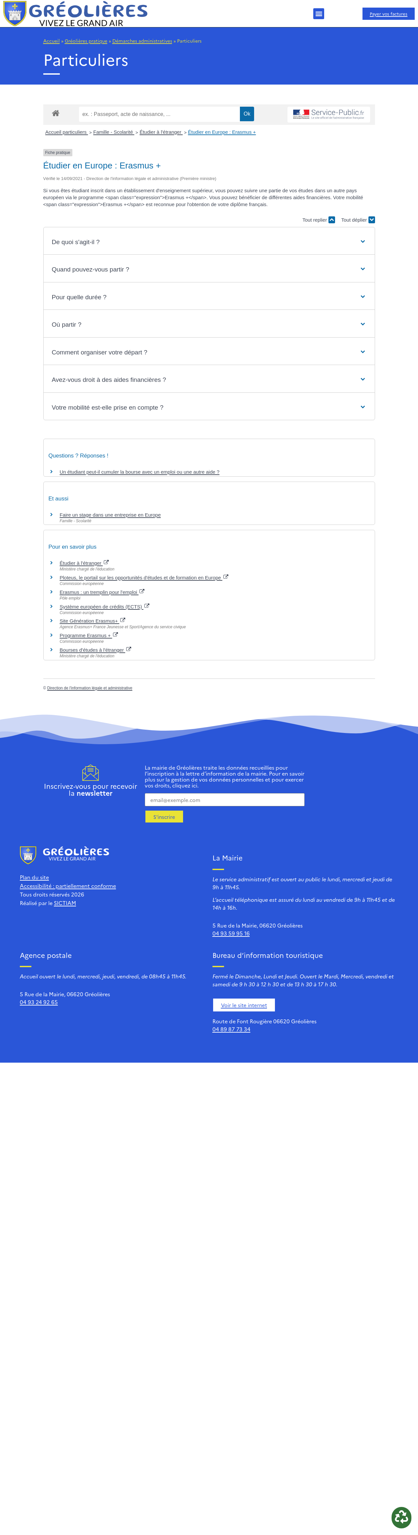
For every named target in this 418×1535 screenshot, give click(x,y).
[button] (318, 13)
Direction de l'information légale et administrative (90, 688)
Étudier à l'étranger (160, 132)
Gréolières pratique (86, 41)
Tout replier (318, 219)
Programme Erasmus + (89, 635)
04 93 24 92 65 (39, 1001)
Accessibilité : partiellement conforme (68, 885)
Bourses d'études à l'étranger (95, 650)
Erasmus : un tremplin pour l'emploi (102, 592)
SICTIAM (65, 902)
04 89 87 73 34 (231, 1029)
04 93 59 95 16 (231, 933)
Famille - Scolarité (113, 132)
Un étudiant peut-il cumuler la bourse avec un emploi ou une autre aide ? (140, 472)
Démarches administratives (142, 41)
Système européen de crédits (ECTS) (104, 606)
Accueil (51, 41)
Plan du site (34, 877)
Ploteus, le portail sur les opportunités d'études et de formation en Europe (144, 577)
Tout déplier (358, 219)
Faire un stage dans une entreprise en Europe (110, 515)
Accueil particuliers (66, 132)
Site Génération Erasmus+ (93, 621)
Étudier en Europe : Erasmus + (222, 132)
